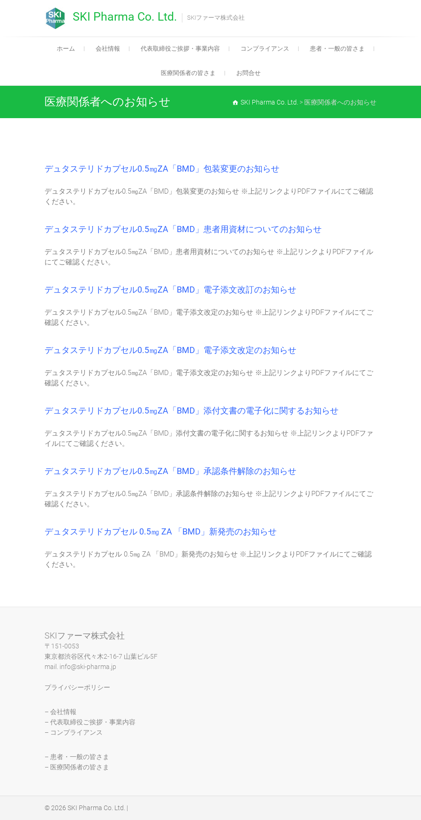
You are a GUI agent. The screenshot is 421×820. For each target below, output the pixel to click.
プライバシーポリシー (77, 687)
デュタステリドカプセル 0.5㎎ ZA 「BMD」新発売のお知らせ (161, 531)
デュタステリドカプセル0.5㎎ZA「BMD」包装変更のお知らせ (162, 168)
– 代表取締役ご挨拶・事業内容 (90, 722)
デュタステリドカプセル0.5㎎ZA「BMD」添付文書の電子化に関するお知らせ (191, 410)
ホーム (66, 48)
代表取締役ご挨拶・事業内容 (180, 48)
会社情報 (108, 48)
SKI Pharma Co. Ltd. (125, 16)
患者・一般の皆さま (337, 48)
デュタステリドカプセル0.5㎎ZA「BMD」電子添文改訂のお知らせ (170, 289)
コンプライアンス (265, 48)
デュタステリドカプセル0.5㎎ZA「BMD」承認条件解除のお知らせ (170, 471)
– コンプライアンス (74, 732)
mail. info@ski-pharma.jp (80, 666)
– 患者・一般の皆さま (77, 756)
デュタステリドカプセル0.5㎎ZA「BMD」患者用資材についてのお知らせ (183, 229)
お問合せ (248, 72)
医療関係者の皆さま (188, 72)
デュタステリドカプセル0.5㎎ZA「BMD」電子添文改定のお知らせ (170, 350)
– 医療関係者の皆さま (77, 767)
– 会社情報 (60, 711)
